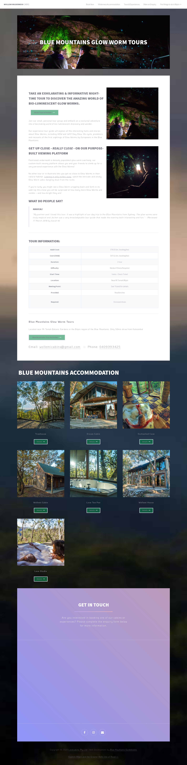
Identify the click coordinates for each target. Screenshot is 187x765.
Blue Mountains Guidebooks (123, 749)
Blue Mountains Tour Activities (45, 337)
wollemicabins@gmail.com (60, 347)
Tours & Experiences (132, 4)
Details (39, 442)
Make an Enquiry (150, 4)
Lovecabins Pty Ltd (77, 749)
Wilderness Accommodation (109, 4)
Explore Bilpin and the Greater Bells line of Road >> (93, 756)
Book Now (90, 4)
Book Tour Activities (42, 112)
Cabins (16, 4)
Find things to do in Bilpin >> (170, 4)
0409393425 (110, 347)
